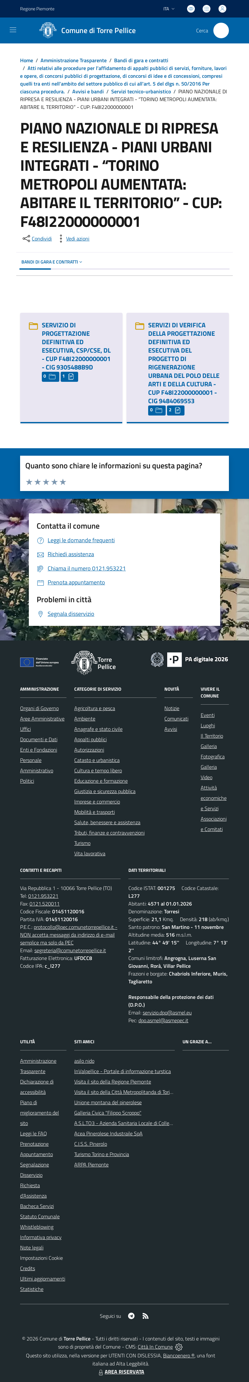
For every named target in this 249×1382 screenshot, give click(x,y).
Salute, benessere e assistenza (107, 822)
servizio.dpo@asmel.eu (167, 1012)
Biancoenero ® (179, 1355)
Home (26, 60)
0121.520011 (45, 904)
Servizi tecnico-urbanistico (141, 91)
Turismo (82, 843)
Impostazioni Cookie (41, 1258)
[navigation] (13, 30)
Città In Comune (155, 1347)
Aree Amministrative (42, 718)
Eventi (208, 715)
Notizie (171, 708)
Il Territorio (212, 736)
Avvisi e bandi (88, 91)
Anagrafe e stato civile (98, 729)
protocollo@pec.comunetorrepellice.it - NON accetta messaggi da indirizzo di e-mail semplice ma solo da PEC (68, 934)
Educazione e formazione (101, 781)
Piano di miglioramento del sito (39, 1112)
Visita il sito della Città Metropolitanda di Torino (124, 1092)
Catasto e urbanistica (97, 760)
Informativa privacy (41, 1237)
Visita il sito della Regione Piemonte (112, 1081)
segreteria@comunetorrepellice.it (70, 950)
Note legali (31, 1247)
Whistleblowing (36, 1227)
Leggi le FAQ (33, 1133)
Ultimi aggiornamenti (42, 1278)
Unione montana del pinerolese (108, 1102)
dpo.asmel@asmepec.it (163, 1020)
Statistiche (31, 1289)
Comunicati (176, 718)
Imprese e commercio (97, 801)
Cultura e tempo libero (98, 770)
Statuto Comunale (40, 1216)
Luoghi (208, 725)
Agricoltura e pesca (94, 708)
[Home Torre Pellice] (85, 30)
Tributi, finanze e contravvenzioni (109, 833)
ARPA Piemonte (91, 1164)
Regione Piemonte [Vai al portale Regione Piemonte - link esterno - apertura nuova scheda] (37, 8)
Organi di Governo (39, 708)
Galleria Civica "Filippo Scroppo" (107, 1113)
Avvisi (170, 729)
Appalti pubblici (90, 739)
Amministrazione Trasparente (74, 60)
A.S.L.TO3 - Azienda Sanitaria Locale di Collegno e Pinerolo (137, 1123)
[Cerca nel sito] (221, 30)
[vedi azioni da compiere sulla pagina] (72, 238)
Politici (27, 781)
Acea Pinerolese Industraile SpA (108, 1133)
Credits (27, 1268)
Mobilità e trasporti (94, 812)
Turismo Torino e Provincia (101, 1154)
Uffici (25, 729)
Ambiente (84, 718)
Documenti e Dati (38, 739)
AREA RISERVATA (120, 1372)
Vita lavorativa (89, 853)
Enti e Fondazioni (38, 750)
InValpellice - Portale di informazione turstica (122, 1071)
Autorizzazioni (89, 750)
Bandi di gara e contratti (141, 60)
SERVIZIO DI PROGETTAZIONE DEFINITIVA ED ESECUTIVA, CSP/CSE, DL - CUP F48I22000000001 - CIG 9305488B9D (76, 346)
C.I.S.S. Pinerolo (90, 1144)
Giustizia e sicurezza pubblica (105, 791)
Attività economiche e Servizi (214, 798)
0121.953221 (43, 896)
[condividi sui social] (36, 238)
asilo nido (84, 1061)
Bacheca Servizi (37, 1206)
